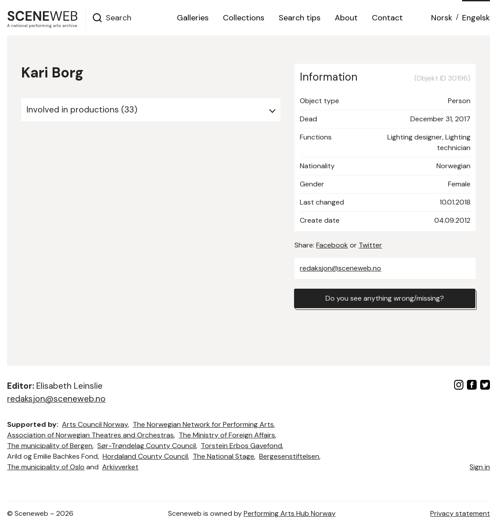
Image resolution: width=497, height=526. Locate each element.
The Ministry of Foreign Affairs (227, 435)
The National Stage (223, 456)
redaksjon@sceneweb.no (340, 268)
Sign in (480, 467)
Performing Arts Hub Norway (290, 513)
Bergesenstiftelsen (289, 456)
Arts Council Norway (95, 424)
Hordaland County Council (145, 456)
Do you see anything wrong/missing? (384, 298)
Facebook (332, 245)
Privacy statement (460, 513)
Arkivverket (120, 467)
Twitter (370, 245)
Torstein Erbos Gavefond (241, 445)
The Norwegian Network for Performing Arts (203, 424)
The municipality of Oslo (45, 467)
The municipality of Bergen (49, 445)
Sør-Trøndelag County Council (146, 445)
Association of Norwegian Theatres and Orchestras (90, 435)
